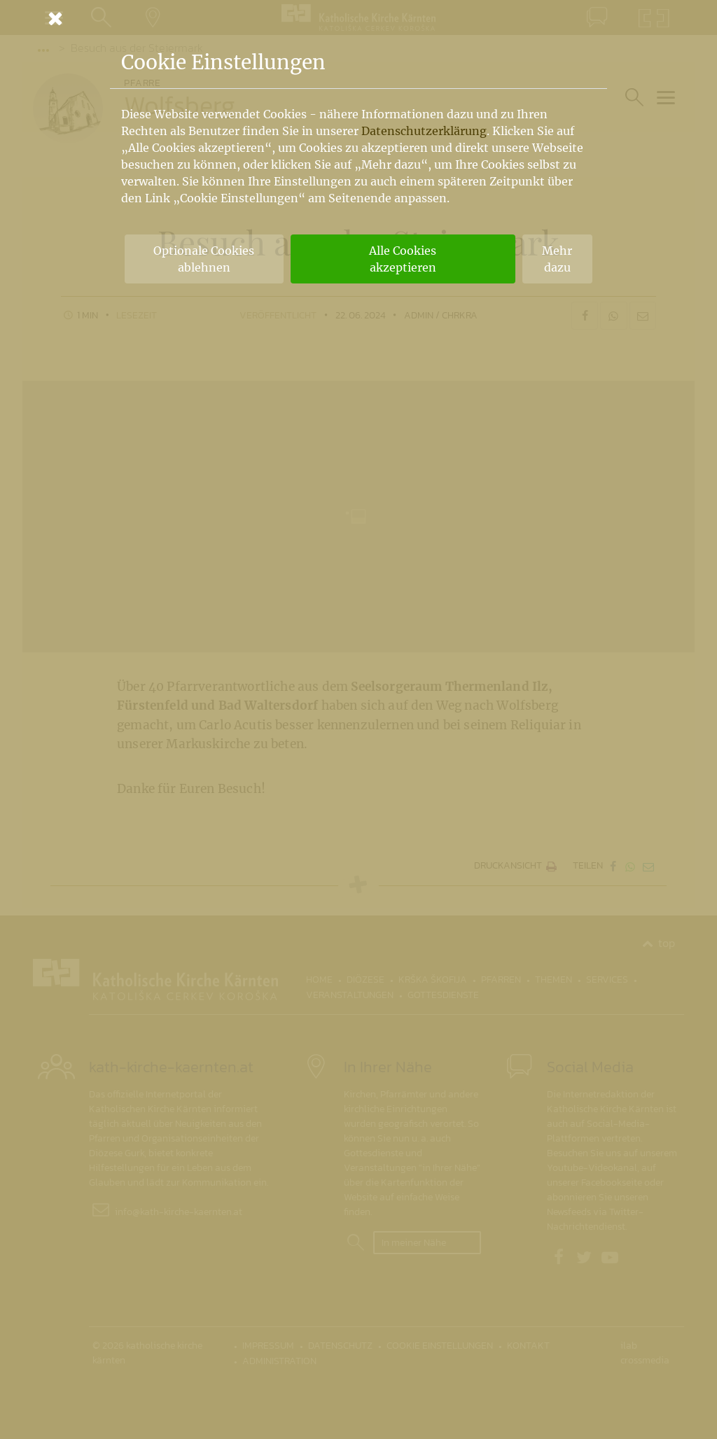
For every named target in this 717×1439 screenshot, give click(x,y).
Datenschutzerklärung (424, 131)
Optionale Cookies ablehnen (203, 259)
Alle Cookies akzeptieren (402, 259)
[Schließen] (358, 18)
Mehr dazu (557, 259)
